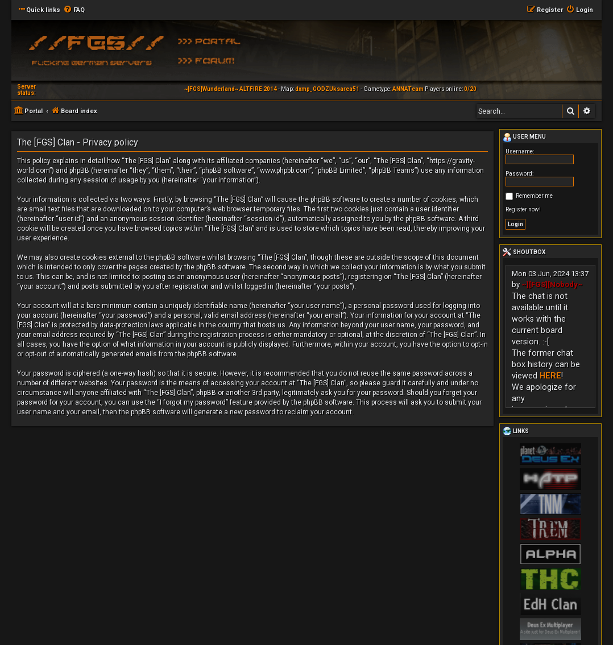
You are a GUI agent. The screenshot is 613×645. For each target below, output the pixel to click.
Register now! (523, 209)
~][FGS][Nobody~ (552, 284)
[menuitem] (74, 10)
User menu (524, 137)
